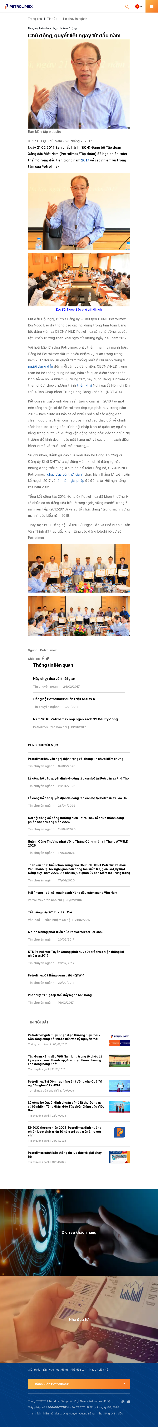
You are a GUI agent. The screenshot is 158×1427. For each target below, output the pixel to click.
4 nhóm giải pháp (70, 481)
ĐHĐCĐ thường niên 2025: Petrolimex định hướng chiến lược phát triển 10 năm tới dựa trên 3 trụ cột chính (64, 1131)
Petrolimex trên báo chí (50, 727)
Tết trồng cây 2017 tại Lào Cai (50, 912)
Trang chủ (35, 18)
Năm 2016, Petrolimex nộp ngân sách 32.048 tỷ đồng (75, 719)
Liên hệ (103, 1369)
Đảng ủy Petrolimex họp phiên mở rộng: (52, 28)
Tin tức (52, 18)
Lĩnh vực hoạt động (55, 1369)
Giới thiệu (34, 1369)
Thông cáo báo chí (39, 1044)
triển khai (84, 385)
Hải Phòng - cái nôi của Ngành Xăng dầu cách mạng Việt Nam (72, 892)
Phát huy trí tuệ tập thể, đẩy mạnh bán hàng (60, 995)
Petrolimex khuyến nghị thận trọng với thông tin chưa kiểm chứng (75, 758)
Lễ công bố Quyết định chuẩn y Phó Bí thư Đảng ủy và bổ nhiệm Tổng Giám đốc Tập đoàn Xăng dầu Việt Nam (66, 1106)
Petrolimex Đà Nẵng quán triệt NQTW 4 (56, 975)
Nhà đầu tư (77, 1369)
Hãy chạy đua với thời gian (54, 679)
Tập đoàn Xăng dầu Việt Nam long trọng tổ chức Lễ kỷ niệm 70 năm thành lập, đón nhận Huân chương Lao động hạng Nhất (65, 1060)
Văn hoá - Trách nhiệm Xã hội (49, 920)
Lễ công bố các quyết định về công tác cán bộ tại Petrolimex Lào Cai (78, 798)
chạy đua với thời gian (64, 474)
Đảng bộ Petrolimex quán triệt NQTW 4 (64, 699)
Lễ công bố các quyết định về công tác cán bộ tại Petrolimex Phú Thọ (78, 778)
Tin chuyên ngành (75, 18)
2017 (85, 160)
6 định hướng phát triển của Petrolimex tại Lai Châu (66, 932)
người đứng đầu (40, 366)
